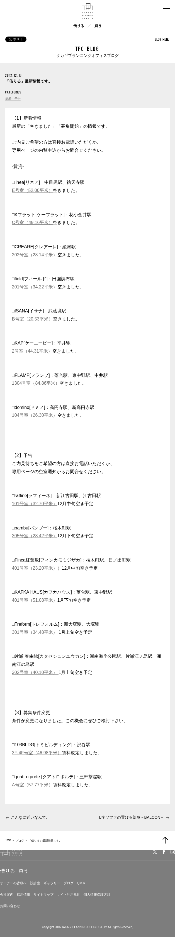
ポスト (16, 39)
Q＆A (81, 883)
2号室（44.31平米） (32, 351)
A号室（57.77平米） (32, 784)
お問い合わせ (10, 906)
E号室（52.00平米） (32, 190)
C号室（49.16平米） (32, 222)
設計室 (35, 883)
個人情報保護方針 (97, 895)
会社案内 (6, 895)
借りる (78, 26)
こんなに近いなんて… (30, 817)
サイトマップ (43, 895)
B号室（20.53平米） (32, 319)
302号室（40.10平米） (35, 672)
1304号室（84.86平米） (36, 383)
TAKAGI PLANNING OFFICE (80, 927)
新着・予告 (13, 98)
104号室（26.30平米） (34, 415)
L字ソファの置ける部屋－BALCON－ (131, 817)
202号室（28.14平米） (34, 254)
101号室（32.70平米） (34, 503)
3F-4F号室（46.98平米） (37, 752)
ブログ (69, 883)
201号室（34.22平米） (34, 287)
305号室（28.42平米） (34, 535)
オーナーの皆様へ (13, 883)
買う (98, 26)
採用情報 (23, 895)
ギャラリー (51, 883)
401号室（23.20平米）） (37, 568)
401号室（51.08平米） (34, 600)
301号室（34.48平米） (35, 632)
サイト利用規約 (68, 895)
